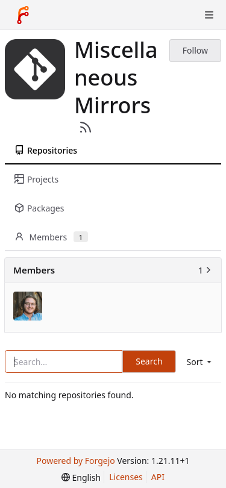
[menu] (200, 361)
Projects (36, 179)
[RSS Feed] (85, 127)
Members (51, 237)
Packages (39, 208)
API (158, 477)
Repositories (45, 150)
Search (149, 361)
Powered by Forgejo (76, 460)
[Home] (23, 15)
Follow (195, 50)
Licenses (126, 477)
